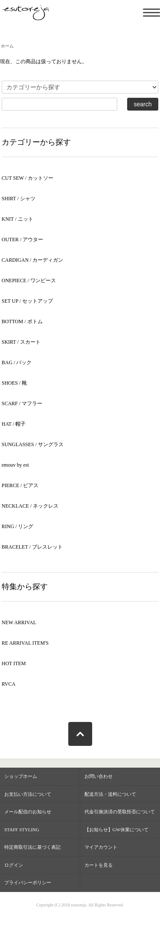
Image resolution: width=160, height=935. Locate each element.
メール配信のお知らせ (27, 811)
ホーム (7, 46)
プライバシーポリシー (27, 882)
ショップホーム (20, 776)
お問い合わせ (98, 776)
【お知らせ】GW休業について (116, 829)
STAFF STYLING (21, 829)
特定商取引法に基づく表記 (32, 847)
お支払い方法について (27, 794)
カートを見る (98, 865)
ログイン (13, 865)
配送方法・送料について (110, 794)
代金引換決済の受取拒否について (119, 811)
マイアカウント (100, 847)
